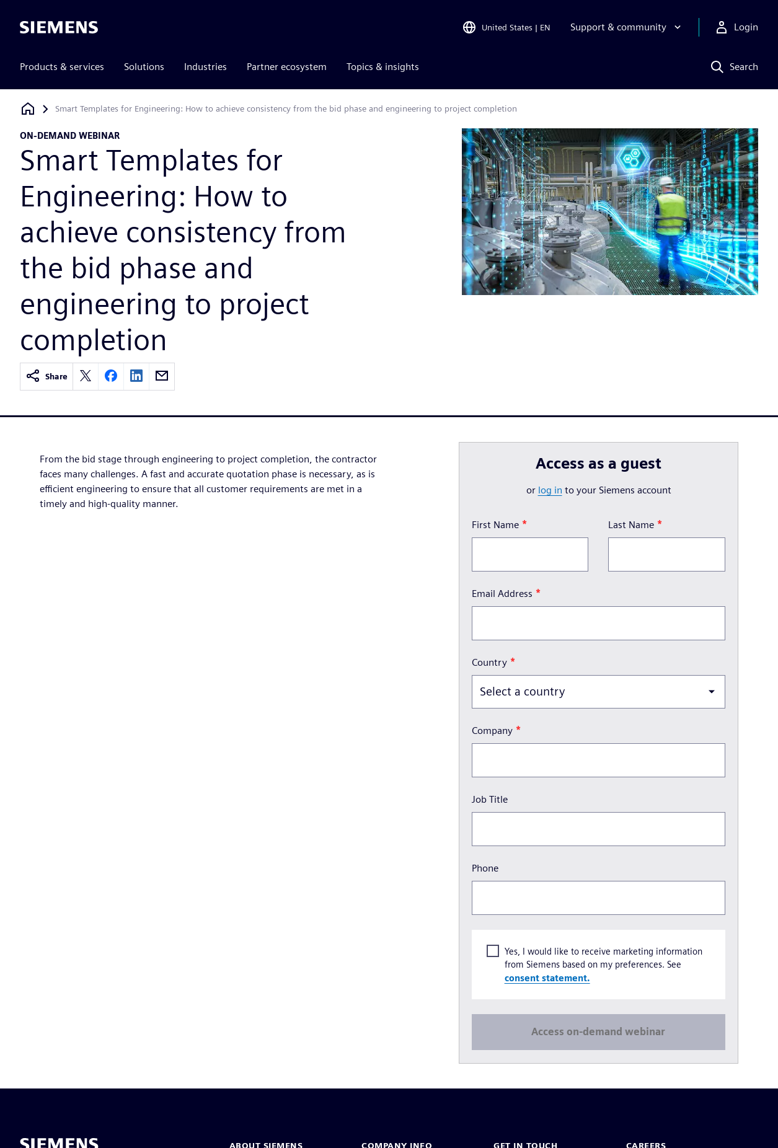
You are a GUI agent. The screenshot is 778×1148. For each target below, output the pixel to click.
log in (550, 490)
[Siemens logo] (59, 27)
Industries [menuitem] (205, 67)
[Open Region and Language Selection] (506, 27)
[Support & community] (627, 27)
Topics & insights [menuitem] (383, 67)
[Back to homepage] (27, 109)
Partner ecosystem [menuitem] (287, 67)
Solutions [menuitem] (144, 67)
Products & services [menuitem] (62, 67)
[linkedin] (136, 376)
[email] (161, 376)
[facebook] (111, 376)
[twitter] (85, 376)
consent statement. (547, 978)
